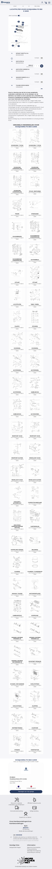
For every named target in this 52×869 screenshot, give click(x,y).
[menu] (49, 2)
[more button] (39, 65)
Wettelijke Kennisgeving (34, 850)
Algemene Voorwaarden (33, 847)
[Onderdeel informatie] (12, 58)
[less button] (35, 65)
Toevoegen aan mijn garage (26, 791)
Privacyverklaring (32, 849)
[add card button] (41, 65)
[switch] (19, 15)
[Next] (29, 6)
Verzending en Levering (33, 852)
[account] (42, 2)
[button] (26, 769)
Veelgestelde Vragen (15, 847)
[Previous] (23, 6)
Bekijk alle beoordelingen (26, 831)
